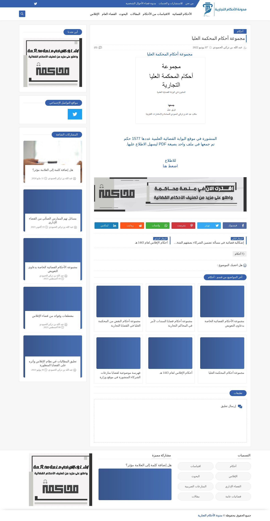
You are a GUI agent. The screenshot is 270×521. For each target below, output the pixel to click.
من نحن (189, 3)
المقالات (135, 14)
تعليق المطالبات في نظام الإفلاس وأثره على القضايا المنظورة (53, 363)
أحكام (240, 31)
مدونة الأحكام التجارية (210, 515)
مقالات (196, 496)
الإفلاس (94, 14)
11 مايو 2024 (39, 178)
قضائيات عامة (233, 496)
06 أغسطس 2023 (54, 327)
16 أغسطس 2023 (54, 278)
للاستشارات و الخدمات (171, 3)
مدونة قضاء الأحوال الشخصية (141, 3)
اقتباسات (195, 466)
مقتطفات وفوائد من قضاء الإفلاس (53, 315)
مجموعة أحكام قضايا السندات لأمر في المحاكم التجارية (171, 323)
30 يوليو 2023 (39, 369)
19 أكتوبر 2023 (39, 227)
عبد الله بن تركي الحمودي (62, 178)
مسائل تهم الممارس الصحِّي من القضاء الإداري (53, 220)
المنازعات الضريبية (195, 486)
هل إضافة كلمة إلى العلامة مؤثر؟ (52, 169)
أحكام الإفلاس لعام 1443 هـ (176, 372)
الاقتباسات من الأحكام (156, 14)
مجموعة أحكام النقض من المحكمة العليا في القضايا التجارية (119, 323)
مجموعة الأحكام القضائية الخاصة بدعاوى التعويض (224, 323)
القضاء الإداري (233, 486)
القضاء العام (109, 14)
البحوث (123, 14)
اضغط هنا (170, 166)
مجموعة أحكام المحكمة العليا (226, 372)
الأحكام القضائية (182, 14)
